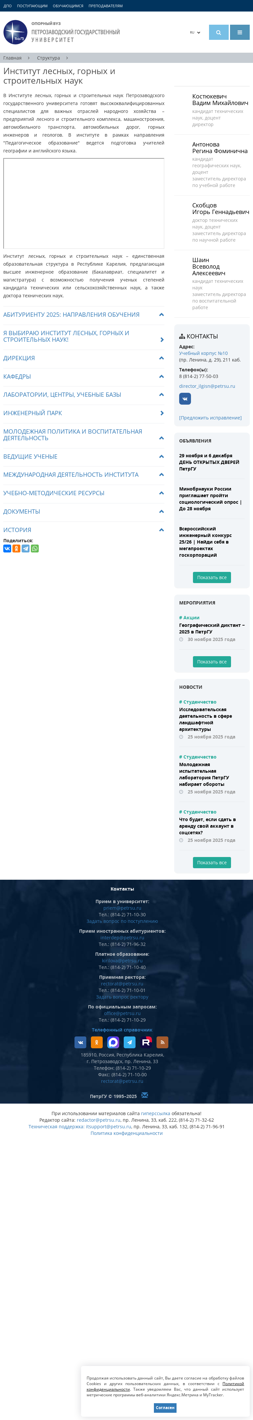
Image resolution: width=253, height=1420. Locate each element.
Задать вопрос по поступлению (122, 921)
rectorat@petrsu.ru (122, 983)
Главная (12, 58)
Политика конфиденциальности (127, 1133)
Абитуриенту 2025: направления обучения (71, 314)
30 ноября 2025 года (211, 639)
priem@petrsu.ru (122, 908)
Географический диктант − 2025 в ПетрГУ (212, 628)
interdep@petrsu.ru (122, 937)
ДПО (8, 5)
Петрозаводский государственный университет (62, 32)
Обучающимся (68, 5)
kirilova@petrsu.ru (122, 960)
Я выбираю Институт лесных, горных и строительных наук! (66, 336)
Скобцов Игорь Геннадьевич (220, 208)
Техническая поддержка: (57, 1126)
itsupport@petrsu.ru (108, 1126)
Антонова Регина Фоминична (220, 147)
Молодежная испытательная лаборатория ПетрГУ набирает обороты (204, 774)
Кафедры (17, 376)
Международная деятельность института (70, 474)
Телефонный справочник (122, 1030)
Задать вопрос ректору (122, 997)
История (17, 530)
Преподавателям (106, 5)
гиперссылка (155, 1113)
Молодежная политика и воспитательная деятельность (72, 434)
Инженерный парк (32, 413)
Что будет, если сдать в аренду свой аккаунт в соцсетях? (207, 826)
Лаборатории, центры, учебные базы (62, 394)
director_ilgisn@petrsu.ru (207, 386)
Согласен (165, 1407)
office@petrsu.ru (122, 1013)
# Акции (189, 617)
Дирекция (19, 358)
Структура (48, 58)
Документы (21, 511)
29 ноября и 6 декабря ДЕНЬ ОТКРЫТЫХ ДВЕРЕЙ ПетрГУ (209, 462)
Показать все (212, 577)
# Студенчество (198, 702)
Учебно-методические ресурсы (53, 493)
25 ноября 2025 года (211, 737)
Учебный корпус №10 (203, 353)
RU (195, 32)
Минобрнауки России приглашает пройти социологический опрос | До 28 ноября (210, 499)
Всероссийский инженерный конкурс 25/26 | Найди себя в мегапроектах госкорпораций (205, 541)
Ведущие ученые (30, 456)
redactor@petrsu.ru (98, 1120)
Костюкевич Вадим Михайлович (220, 99)
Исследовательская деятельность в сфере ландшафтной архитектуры (205, 719)
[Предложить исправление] (210, 418)
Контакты (202, 336)
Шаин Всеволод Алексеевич (208, 266)
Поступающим (32, 5)
